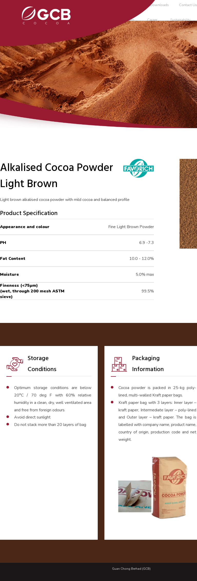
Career (152, 20)
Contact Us (188, 5)
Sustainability (180, 20)
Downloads (159, 5)
